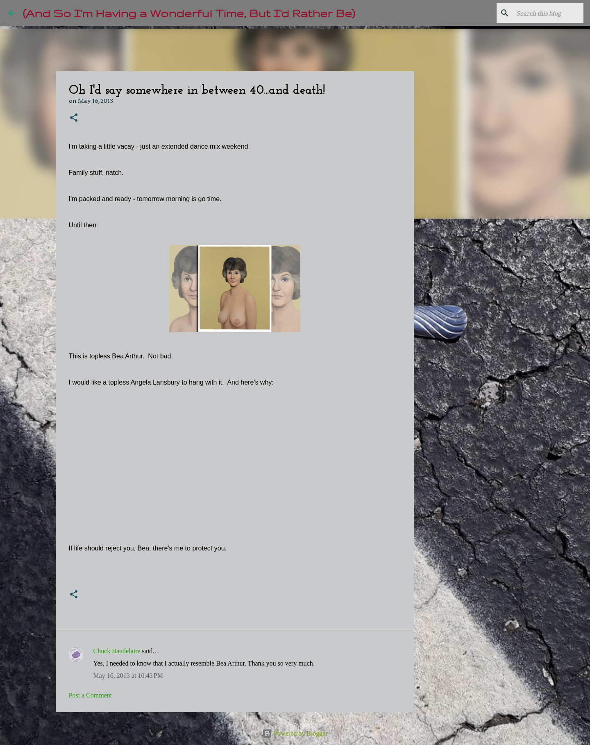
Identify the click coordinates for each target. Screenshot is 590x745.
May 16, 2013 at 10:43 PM (128, 675)
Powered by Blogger (295, 733)
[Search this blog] (540, 13)
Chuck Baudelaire (117, 651)
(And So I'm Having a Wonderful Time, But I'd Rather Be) (189, 13)
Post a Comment (90, 695)
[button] (74, 118)
